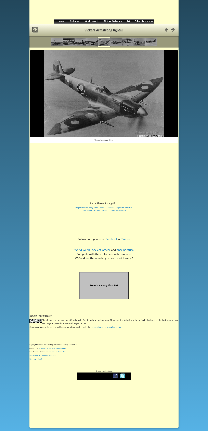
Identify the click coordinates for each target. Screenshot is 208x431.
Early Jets (96, 210)
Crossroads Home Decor (58, 352)
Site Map (32, 359)
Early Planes (94, 208)
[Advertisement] (103, 11)
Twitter (125, 239)
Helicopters (87, 210)
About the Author (49, 355)
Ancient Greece (101, 250)
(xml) (40, 359)
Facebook (111, 239)
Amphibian (119, 208)
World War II (82, 250)
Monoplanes (121, 210)
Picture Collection (97, 327)
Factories (128, 208)
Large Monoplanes (108, 210)
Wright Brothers (82, 208)
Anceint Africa (125, 250)
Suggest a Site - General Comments (52, 348)
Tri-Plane (111, 208)
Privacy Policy (34, 355)
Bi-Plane (103, 208)
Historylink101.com (113, 327)
